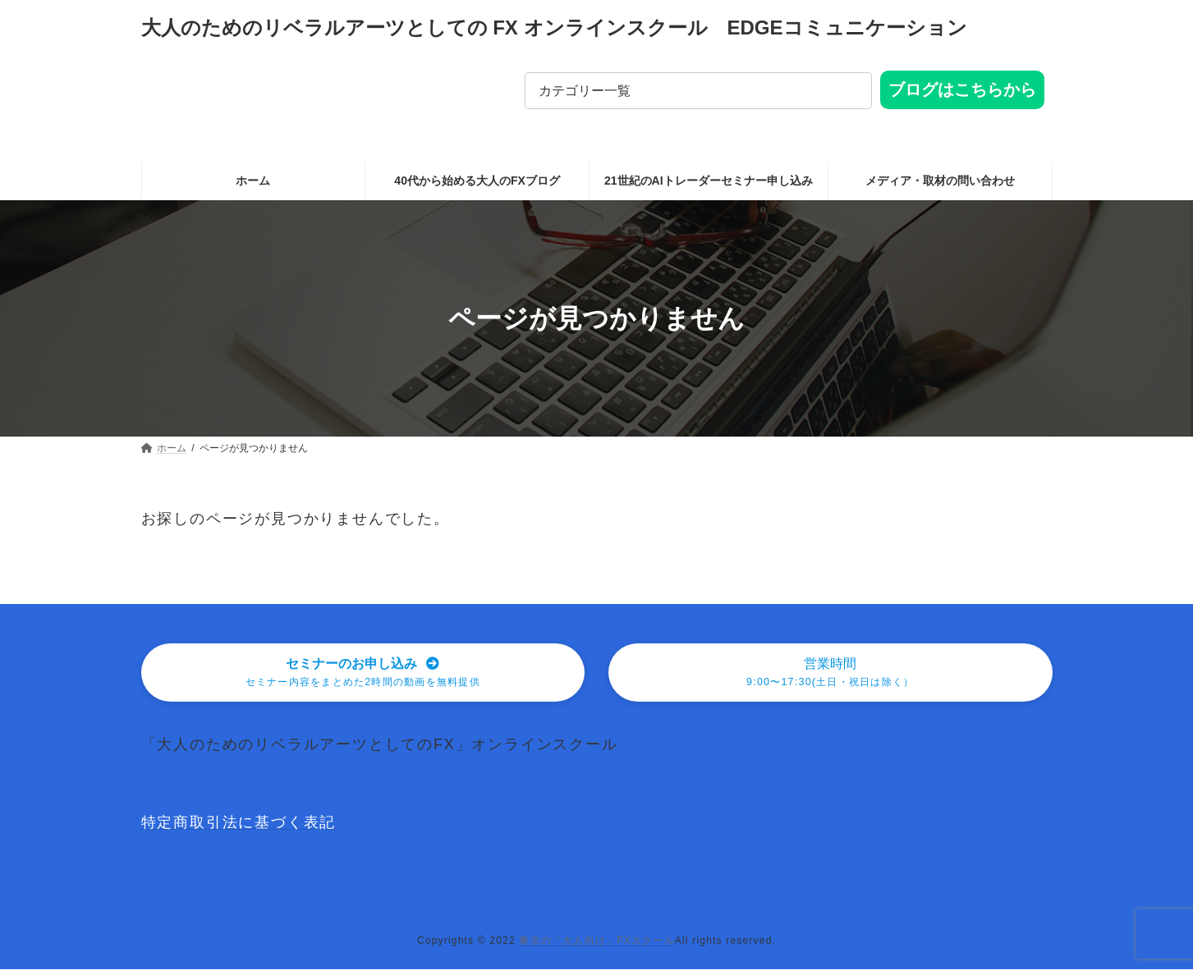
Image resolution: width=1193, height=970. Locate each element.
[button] (363, 673)
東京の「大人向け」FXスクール (596, 942)
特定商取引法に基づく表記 (239, 824)
